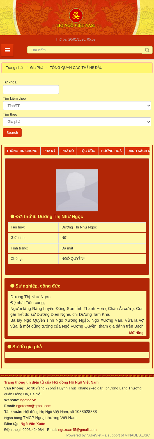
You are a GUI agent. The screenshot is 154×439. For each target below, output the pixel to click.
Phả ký (49, 151)
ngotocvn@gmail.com (33, 406)
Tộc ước (87, 151)
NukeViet (94, 435)
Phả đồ (67, 151)
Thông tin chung (21, 151)
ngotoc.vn (28, 400)
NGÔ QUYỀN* (73, 258)
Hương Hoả (111, 151)
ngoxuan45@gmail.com (76, 430)
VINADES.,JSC (137, 435)
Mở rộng (136, 333)
